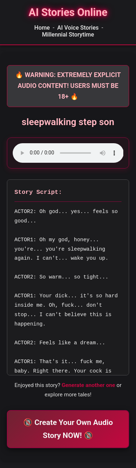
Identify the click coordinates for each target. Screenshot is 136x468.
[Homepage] (68, 12)
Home (42, 27)
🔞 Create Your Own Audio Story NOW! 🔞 (68, 428)
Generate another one (88, 385)
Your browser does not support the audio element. (68, 153)
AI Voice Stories (78, 27)
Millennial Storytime (68, 34)
